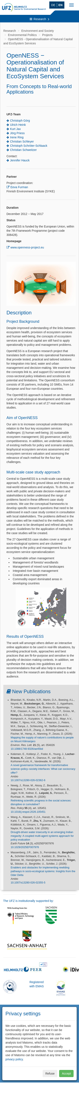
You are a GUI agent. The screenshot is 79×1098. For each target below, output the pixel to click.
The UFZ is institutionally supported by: (28, 901)
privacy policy (14, 1059)
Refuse (50, 1073)
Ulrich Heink (18, 124)
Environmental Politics (22, 35)
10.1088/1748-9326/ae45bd (27, 748)
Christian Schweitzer (23, 150)
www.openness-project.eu (27, 247)
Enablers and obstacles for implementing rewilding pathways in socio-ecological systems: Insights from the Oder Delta (43, 871)
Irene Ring (17, 137)
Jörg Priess (17, 133)
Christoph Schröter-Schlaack (28, 145)
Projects (47, 35)
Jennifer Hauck (19, 160)
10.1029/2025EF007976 (25, 847)
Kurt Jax (15, 129)
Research (40, 19)
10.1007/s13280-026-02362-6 (28, 780)
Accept (66, 1073)
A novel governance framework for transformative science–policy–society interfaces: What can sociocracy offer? (43, 769)
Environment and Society (37, 30)
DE (53, 5)
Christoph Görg (20, 120)
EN (60, 5)
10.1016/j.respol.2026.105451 (28, 811)
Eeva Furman (19, 187)
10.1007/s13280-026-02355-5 (28, 882)
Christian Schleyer (22, 141)
